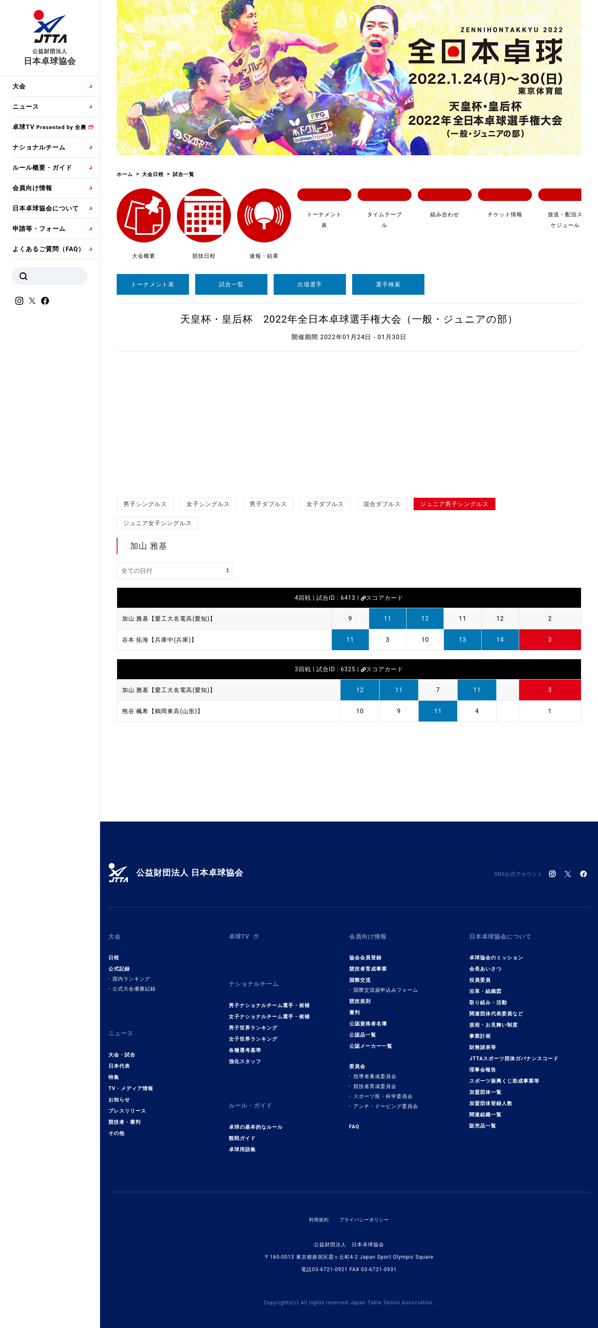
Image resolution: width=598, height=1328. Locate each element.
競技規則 (360, 997)
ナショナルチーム (39, 147)
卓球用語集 (242, 1138)
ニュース (25, 106)
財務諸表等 (482, 1044)
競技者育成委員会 (375, 1083)
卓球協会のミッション (496, 954)
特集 (113, 1069)
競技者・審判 (124, 1114)
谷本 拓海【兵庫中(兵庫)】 (162, 639)
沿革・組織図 (485, 987)
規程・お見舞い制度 (493, 1021)
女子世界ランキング (253, 1031)
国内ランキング (131, 975)
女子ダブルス (325, 504)
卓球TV (49, 127)
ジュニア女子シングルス (157, 523)
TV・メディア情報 (130, 1080)
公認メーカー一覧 (370, 1042)
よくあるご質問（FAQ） (48, 249)
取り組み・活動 (488, 999)
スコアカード (382, 597)
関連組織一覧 (485, 1111)
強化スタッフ (245, 1054)
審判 (354, 1009)
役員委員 (480, 976)
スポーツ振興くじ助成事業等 (504, 1077)
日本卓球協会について (45, 208)
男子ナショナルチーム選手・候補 (269, 997)
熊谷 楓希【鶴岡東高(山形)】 (165, 711)
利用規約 (317, 1208)
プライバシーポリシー (365, 1208)
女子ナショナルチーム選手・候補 (269, 1009)
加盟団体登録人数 (490, 1100)
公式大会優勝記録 (134, 985)
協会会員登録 (365, 954)
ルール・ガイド (252, 1096)
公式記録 (119, 965)
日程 (113, 954)
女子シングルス (208, 504)
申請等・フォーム (39, 228)
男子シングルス (145, 504)
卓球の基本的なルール (256, 1115)
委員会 (357, 1063)
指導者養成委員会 (375, 1073)
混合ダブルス (382, 504)
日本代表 (119, 1058)
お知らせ (119, 1092)
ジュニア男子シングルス (454, 504)
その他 (116, 1125)
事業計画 (480, 1032)
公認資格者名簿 (368, 1020)
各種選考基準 (245, 1042)
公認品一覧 (362, 1031)
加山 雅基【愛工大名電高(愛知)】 (172, 618)
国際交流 (360, 976)
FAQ (354, 1123)
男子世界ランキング (253, 1020)
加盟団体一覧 (485, 1088)
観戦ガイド (242, 1127)
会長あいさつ (485, 965)
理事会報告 (482, 1066)
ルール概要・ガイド (42, 167)
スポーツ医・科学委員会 (383, 1093)
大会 (19, 86)
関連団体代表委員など (496, 1010)
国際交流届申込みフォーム (385, 986)
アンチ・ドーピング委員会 (385, 1102)
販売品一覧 (482, 1122)
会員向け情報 (32, 188)
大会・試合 (121, 1047)
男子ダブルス (268, 504)
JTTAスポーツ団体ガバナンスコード (514, 1055)
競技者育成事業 (368, 965)
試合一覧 (231, 284)
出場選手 (309, 284)
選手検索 (388, 284)
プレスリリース (127, 1103)
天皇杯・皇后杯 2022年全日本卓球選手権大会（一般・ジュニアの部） (349, 319)
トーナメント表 (152, 284)
